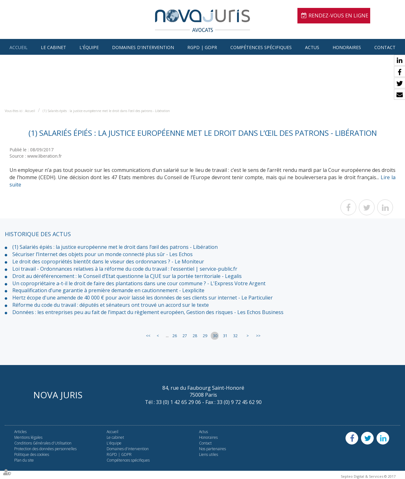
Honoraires (347, 47)
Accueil (18, 47)
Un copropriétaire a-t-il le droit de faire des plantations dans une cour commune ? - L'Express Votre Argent (138, 283)
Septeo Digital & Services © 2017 (368, 476)
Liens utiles (208, 454)
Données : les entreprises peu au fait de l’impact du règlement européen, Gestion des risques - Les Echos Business (148, 312)
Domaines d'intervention (143, 47)
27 (185, 335)
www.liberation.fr (44, 156)
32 (235, 335)
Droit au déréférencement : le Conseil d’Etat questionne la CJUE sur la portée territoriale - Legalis (127, 276)
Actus (312, 47)
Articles (20, 431)
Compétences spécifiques (261, 47)
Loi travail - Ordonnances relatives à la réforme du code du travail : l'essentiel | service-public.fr (124, 268)
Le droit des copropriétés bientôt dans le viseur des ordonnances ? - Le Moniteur (108, 261)
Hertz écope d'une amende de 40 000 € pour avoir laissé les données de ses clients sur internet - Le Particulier (142, 297)
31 (225, 335)
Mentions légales (28, 437)
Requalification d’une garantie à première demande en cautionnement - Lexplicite (108, 290)
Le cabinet (53, 47)
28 (195, 335)
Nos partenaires (212, 448)
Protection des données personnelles (45, 448)
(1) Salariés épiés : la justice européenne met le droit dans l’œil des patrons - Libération (106, 111)
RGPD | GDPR (202, 47)
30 (215, 335)
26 (174, 335)
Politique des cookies (31, 454)
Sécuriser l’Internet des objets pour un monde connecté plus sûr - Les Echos (102, 254)
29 (205, 335)
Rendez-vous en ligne (338, 15)
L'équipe (89, 47)
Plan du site (24, 460)
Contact (385, 47)
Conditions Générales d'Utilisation (43, 443)
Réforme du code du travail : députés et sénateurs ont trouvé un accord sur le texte (110, 304)
